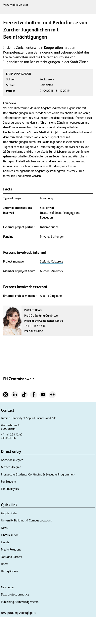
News (4, 527)
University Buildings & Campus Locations (26, 520)
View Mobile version (15, 4)
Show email (36, 330)
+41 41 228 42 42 (12, 434)
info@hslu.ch (8, 438)
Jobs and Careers (11, 556)
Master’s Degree (11, 467)
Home (4, 564)
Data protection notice (15, 594)
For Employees (10, 488)
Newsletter (7, 587)
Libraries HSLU (10, 535)
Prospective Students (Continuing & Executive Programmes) (38, 474)
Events (5, 542)
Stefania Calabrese (51, 261)
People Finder (9, 513)
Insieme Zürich (49, 227)
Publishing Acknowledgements (19, 601)
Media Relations (11, 549)
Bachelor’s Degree (12, 460)
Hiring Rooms (9, 571)
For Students (9, 481)
